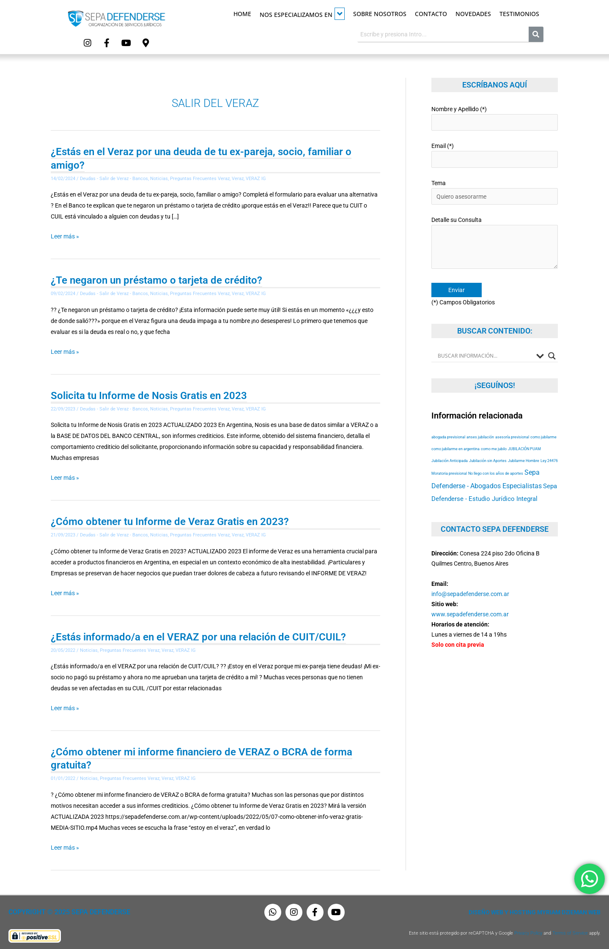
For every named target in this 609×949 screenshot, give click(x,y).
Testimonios (519, 14)
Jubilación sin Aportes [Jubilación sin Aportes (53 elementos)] (488, 459)
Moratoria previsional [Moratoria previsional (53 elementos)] (449, 471)
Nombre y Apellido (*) (494, 117)
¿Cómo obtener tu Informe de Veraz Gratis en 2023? (170, 520)
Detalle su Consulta (494, 243)
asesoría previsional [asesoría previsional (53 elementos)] (512, 435)
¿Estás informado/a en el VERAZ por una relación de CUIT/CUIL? (198, 635)
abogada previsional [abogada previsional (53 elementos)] (448, 435)
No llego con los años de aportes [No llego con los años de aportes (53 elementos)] (495, 471)
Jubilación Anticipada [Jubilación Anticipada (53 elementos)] (449, 459)
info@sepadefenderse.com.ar (470, 591)
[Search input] (485, 354)
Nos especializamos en (302, 14)
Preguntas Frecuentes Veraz (200, 178)
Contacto (431, 14)
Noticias (159, 178)
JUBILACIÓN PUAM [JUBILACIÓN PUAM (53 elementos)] (524, 447)
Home (242, 14)
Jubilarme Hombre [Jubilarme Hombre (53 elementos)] (523, 459)
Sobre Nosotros (379, 14)
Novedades (473, 14)
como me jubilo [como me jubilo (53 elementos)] (494, 447)
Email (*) (494, 154)
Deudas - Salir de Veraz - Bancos (114, 178)
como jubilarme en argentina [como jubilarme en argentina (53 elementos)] (455, 447)
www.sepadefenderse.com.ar (470, 612)
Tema (494, 191)
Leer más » (65, 235)
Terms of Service (570, 931)
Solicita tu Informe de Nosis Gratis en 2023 (149, 394)
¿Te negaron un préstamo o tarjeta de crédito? (156, 280)
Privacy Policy (528, 931)
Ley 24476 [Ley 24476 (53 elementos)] (549, 459)
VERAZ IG (256, 178)
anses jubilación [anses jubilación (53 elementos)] (480, 435)
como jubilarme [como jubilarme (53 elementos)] (543, 435)
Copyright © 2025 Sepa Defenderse (66, 910)
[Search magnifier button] (552, 354)
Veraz (238, 178)
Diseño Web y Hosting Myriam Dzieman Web (535, 910)
